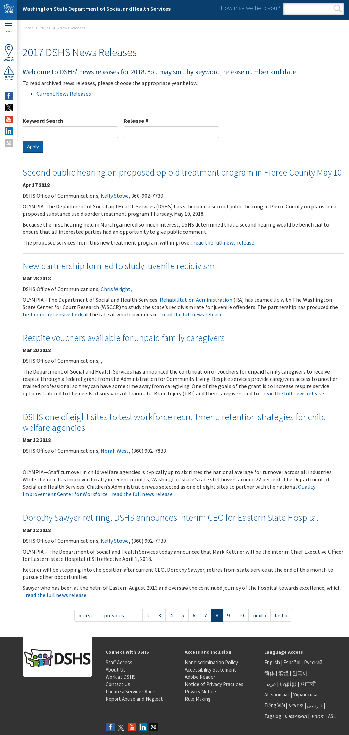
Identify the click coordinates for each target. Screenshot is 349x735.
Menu (8, 28)
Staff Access (119, 662)
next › (259, 615)
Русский (313, 662)
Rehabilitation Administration (196, 299)
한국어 (300, 673)
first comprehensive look (52, 314)
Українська (305, 694)
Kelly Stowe (115, 195)
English (272, 662)
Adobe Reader (200, 677)
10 (241, 615)
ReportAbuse (8, 73)
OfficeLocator (8, 52)
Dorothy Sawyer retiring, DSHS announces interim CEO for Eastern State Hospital (170, 517)
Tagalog (272, 716)
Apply (33, 147)
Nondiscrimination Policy (211, 662)
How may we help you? (250, 7)
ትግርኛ (317, 716)
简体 (269, 673)
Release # (136, 120)
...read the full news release (222, 242)
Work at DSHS (121, 677)
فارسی (314, 705)
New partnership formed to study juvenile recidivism (119, 266)
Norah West (115, 450)
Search (338, 9)
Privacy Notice (200, 691)
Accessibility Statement (210, 669)
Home (28, 28)
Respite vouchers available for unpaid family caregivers (124, 337)
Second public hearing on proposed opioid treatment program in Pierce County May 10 (182, 172)
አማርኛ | (297, 705)
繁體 (284, 673)
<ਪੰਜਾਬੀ (308, 684)
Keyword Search (43, 120)
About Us (116, 669)
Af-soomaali (277, 694)
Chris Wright (116, 288)
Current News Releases (63, 93)
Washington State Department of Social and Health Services (97, 8)
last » (281, 615)
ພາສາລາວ (296, 716)
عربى (270, 684)
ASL (332, 716)
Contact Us (118, 684)
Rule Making (198, 698)
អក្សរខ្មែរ (288, 684)
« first (86, 615)
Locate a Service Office (130, 691)
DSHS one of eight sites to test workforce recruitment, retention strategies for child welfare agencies (174, 422)
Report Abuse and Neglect (134, 698)
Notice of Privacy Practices (214, 684)
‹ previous (112, 615)
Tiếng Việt (275, 705)
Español (291, 662)
